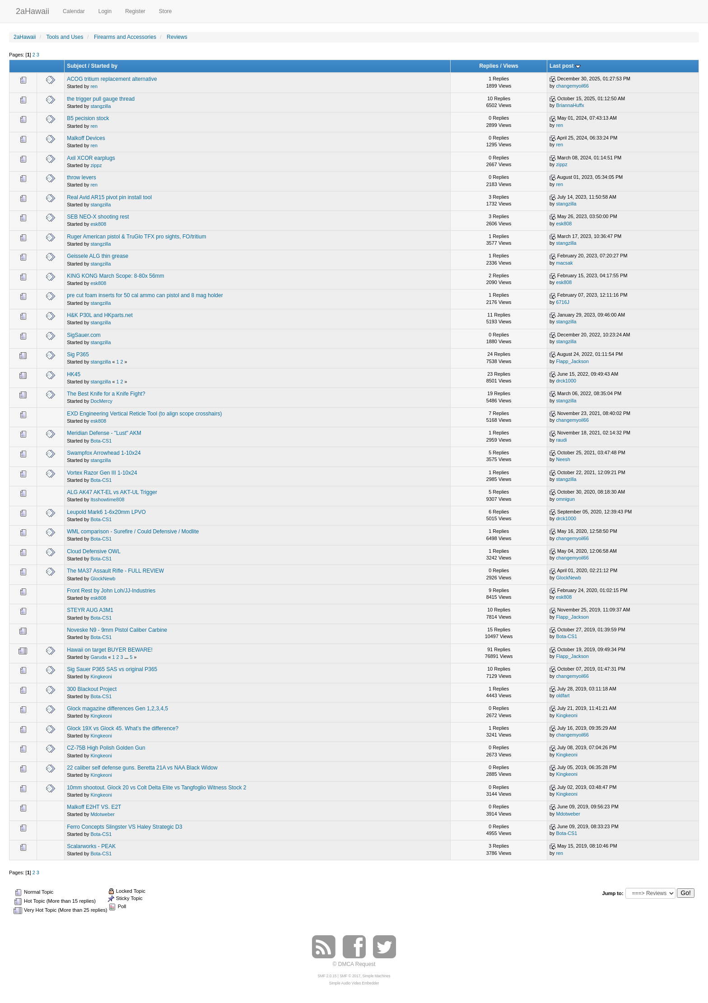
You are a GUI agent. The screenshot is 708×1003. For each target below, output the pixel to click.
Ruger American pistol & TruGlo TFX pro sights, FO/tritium (136, 236)
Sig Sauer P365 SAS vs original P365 (112, 669)
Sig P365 (78, 354)
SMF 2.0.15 (326, 976)
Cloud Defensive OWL (94, 551)
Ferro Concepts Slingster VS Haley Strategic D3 (124, 827)
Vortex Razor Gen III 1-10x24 (102, 473)
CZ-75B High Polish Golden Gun (106, 748)
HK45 (73, 374)
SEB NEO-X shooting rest (98, 217)
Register (135, 11)
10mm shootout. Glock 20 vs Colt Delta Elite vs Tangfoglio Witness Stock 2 (156, 787)
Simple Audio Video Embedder (354, 983)
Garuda (98, 657)
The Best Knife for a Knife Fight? (106, 394)
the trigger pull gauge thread (101, 99)
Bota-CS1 (101, 440)
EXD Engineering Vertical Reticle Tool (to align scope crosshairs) (144, 414)
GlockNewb (102, 578)
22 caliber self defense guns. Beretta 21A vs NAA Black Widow (142, 768)
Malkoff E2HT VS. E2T (94, 807)
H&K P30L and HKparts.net (100, 315)
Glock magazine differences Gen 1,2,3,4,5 (117, 708)
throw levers (81, 177)
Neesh (563, 459)
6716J (562, 302)
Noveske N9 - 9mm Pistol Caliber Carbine (117, 630)
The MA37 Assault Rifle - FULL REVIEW (115, 571)
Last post (565, 66)
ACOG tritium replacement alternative (112, 79)
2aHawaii (32, 10)
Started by (104, 66)
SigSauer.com (84, 335)
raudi (561, 440)
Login (105, 11)
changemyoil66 (572, 86)
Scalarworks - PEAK (91, 846)
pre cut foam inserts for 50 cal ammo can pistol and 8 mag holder (145, 295)
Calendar (74, 11)
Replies (488, 66)
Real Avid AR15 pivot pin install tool (109, 197)
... (127, 657)
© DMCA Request (354, 964)
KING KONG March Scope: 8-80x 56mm (115, 276)
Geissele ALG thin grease (97, 256)
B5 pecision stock (88, 118)
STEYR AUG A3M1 (90, 610)
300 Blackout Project (91, 689)
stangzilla (100, 106)
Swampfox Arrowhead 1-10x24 (103, 453)
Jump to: (612, 893)
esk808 (98, 224)
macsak (564, 263)
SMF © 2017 (350, 976)
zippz (96, 165)
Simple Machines (377, 976)
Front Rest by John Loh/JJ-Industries (111, 591)
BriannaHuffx (570, 105)
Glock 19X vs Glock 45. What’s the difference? (122, 728)
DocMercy (101, 401)
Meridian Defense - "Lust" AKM (104, 433)
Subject (76, 66)
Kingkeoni (101, 676)
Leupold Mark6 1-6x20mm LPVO (106, 512)
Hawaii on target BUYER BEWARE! (110, 650)
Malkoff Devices (86, 138)
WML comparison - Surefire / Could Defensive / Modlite (133, 531)
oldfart (562, 695)
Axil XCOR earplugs (91, 158)
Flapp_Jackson (572, 361)
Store (165, 11)
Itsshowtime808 (107, 499)
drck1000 (566, 380)
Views (510, 66)
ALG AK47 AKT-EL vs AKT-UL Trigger (112, 492)
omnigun (565, 499)
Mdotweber (102, 814)
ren (94, 86)
